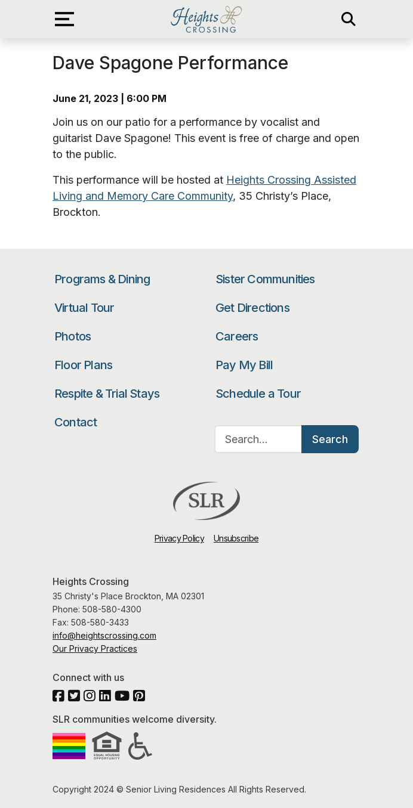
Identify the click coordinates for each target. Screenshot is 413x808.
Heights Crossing (206, 19)
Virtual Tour (84, 308)
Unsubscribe (236, 538)
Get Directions (252, 308)
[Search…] (258, 439)
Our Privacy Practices (95, 648)
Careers (236, 336)
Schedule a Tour (258, 393)
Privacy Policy (179, 538)
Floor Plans (83, 365)
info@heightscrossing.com (104, 635)
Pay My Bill (244, 365)
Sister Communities (265, 279)
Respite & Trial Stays (106, 393)
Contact (75, 422)
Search (330, 439)
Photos (72, 336)
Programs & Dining (102, 279)
